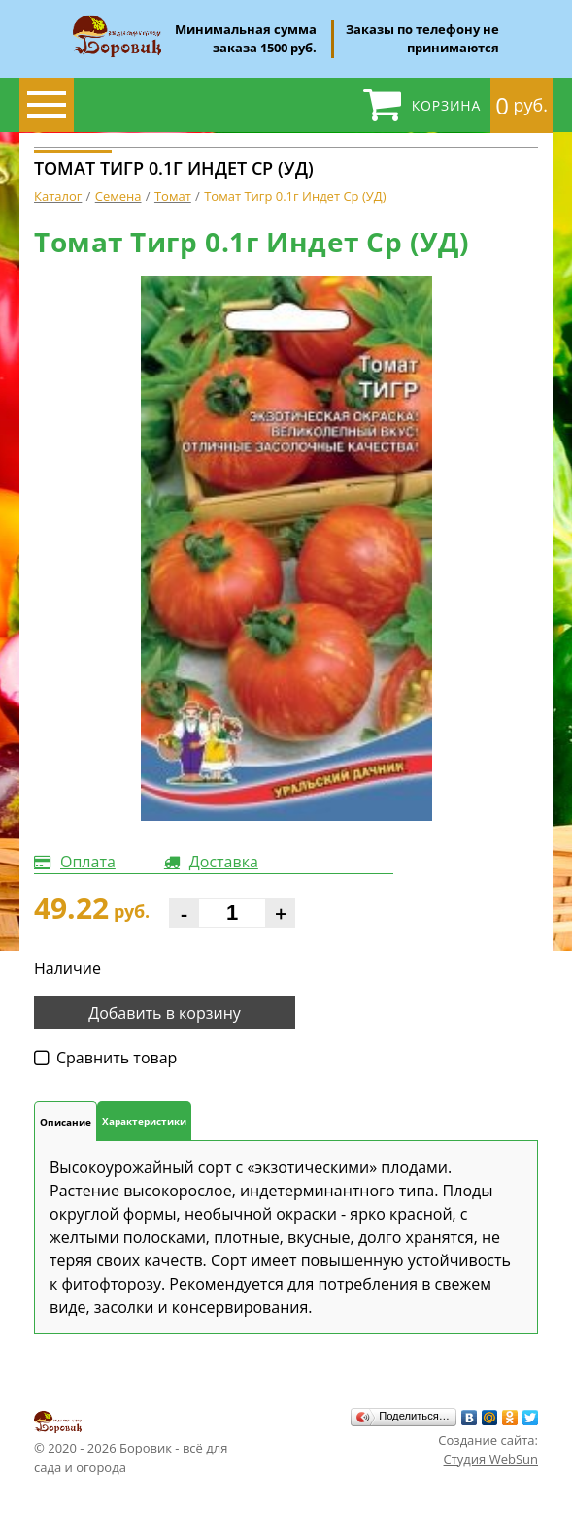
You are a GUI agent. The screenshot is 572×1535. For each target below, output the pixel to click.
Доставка (223, 861)
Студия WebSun (491, 1459)
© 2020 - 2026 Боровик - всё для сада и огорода (130, 1442)
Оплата (88, 861)
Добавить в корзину (164, 1013)
